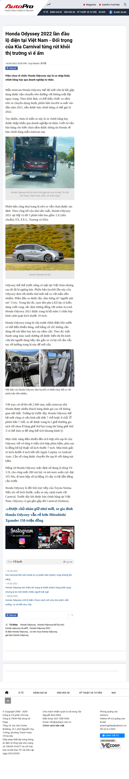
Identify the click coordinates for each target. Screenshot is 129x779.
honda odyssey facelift (16, 628)
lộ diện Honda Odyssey (16, 631)
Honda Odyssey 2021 (40, 628)
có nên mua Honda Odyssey (44, 631)
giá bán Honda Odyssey (17, 635)
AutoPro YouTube (111, 4)
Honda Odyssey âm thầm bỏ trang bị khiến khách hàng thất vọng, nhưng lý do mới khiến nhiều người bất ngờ (38, 589)
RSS (114, 692)
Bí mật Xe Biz (117, 12)
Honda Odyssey (28, 624)
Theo (39, 561)
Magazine (91, 4)
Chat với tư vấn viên (111, 736)
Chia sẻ (12, 68)
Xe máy (102, 12)
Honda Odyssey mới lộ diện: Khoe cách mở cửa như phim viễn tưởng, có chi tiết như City (37, 602)
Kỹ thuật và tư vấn (87, 12)
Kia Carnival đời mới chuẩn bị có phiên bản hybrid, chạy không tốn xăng (38, 577)
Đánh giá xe (56, 12)
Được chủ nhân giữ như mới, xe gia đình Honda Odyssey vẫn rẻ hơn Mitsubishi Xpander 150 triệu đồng (39, 514)
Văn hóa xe (69, 12)
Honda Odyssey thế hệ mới (50, 624)
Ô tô (43, 63)
